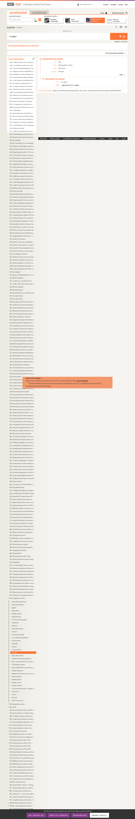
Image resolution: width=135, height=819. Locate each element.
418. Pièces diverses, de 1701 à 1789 (20, 746)
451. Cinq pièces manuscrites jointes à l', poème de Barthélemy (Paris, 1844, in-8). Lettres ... (22, 800)
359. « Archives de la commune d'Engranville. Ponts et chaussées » (22, 466)
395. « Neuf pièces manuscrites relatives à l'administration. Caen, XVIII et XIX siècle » (22, 574)
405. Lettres (13, 707)
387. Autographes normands (18, 550)
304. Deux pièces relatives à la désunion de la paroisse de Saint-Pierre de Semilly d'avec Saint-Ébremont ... (22, 302)
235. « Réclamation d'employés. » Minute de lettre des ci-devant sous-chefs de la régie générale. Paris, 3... (22, 221)
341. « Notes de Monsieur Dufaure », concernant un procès (22, 412)
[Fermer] (107, 378)
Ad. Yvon (14, 697)
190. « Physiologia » (15, 110)
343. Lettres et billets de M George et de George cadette (22, 419)
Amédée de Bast (16, 614)
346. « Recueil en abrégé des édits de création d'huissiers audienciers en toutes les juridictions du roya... (22, 427)
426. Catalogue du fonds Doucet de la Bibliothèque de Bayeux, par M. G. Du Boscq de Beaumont (22, 770)
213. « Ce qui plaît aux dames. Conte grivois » (22, 155)
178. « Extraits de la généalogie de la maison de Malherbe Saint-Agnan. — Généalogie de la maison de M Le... (22, 68)
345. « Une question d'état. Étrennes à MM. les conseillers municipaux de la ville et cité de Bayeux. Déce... (22, 424)
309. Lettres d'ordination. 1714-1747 (20, 317)
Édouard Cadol (16, 617)
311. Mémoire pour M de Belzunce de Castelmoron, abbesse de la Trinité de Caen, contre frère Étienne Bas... (22, 323)
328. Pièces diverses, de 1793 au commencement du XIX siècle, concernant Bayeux (22, 374)
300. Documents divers (16, 290)
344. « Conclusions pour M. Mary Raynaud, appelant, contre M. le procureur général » (22, 421)
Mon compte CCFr (87, 4)
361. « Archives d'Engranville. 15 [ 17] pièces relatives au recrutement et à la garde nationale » (22, 472)
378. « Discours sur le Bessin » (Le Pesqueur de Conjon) (22, 523)
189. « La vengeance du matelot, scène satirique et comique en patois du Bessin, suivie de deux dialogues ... (21, 104)
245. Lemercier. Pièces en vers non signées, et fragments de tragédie (22, 251)
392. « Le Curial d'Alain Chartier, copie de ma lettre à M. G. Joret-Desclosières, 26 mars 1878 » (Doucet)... (22, 565)
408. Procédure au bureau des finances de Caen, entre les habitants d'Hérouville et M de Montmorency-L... (22, 716)
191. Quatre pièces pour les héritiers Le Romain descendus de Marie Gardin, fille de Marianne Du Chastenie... (22, 113)
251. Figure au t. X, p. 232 (22, 275)
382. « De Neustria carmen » (18, 535)
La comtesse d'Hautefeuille (20, 638)
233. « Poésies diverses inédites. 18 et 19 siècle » (22, 215)
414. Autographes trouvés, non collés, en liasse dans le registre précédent (21, 734)
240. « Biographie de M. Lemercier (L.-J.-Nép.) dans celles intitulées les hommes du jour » (22, 236)
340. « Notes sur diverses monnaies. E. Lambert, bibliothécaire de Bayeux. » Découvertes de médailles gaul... (22, 409)
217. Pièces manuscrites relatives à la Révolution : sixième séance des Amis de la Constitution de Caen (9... (22, 167)
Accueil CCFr (11, 27)
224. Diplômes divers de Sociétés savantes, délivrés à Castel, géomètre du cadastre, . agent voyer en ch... (22, 188)
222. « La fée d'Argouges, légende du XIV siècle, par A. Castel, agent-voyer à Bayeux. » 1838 (22, 182)
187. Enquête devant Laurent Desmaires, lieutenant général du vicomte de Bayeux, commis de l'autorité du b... (22, 98)
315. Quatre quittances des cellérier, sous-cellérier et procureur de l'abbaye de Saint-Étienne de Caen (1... (22, 335)
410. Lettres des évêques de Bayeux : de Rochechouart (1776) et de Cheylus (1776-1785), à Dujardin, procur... (22, 722)
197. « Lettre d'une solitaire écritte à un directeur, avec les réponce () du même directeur (22, 131)
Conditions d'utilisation (89, 138)
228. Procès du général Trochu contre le (22, 200)
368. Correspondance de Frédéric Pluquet (22, 493)
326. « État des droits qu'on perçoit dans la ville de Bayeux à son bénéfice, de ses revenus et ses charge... (22, 368)
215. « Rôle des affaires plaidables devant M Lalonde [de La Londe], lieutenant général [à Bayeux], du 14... (22, 161)
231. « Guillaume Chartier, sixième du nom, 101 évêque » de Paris (22, 209)
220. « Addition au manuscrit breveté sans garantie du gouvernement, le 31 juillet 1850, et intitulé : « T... (22, 176)
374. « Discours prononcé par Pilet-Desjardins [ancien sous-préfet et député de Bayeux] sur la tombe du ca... (22, 511)
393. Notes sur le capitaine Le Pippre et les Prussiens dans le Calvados (22, 568)
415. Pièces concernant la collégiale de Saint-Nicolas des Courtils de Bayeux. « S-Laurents (22, 737)
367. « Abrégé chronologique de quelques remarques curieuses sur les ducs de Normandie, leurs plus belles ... (22, 490)
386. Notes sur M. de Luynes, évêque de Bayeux (22, 547)
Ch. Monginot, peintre (18, 664)
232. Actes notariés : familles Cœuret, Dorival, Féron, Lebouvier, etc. (22, 212)
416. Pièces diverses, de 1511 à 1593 (20, 740)
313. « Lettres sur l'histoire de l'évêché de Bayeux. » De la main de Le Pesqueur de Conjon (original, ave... (22, 329)
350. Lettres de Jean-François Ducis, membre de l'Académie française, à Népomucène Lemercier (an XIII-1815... (22, 439)
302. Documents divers (16, 296)
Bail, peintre (15, 611)
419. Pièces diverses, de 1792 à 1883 (20, 749)
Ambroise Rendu (17, 676)
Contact (120, 4)
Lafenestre (15, 644)
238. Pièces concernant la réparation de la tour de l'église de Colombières (22, 230)
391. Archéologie (14, 562)
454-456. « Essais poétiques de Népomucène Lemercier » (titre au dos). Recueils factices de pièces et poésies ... (21, 806)
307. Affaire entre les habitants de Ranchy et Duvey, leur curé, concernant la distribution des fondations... (22, 311)
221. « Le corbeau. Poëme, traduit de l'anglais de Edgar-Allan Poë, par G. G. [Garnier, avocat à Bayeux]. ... (22, 179)
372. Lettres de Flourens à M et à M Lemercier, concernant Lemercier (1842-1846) (22, 505)
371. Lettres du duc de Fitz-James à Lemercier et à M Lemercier (22, 502)
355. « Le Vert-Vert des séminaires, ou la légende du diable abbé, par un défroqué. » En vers (22, 454)
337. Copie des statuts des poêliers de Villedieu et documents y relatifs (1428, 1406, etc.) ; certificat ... (22, 400)
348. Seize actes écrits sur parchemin (20, 433)
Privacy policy (99, 815)
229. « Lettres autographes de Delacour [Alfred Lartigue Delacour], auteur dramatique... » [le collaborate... (22, 203)
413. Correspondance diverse (18, 731)
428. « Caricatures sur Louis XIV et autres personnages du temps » (22, 776)
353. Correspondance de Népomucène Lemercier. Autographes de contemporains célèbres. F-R (22, 448)
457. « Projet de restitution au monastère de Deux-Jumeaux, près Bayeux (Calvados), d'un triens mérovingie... (22, 809)
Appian (14, 608)
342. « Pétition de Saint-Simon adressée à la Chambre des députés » (22, 415)
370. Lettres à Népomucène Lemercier (21, 499)
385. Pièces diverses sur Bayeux (19, 544)
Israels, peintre (16, 641)
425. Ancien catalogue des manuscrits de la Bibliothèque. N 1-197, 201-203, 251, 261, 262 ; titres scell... (22, 767)
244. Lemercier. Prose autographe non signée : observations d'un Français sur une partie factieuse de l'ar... (22, 248)
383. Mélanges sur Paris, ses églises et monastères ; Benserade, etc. (22, 538)
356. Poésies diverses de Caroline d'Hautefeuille (22, 457)
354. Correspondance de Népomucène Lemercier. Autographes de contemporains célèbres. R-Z (22, 451)
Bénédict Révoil (16, 679)
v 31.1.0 (124, 138)
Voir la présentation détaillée (115, 53)
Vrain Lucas (15, 691)
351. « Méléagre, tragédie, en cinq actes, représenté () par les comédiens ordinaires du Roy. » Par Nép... (22, 442)
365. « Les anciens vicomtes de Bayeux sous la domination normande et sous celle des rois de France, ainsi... (22, 484)
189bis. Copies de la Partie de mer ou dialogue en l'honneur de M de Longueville (22, 107)
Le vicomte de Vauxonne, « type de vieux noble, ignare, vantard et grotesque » (23, 688)
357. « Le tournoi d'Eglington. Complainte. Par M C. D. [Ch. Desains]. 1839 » (22, 460)
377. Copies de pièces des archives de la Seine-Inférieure (22, 520)
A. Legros (14, 653)
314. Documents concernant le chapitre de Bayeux (22, 332)
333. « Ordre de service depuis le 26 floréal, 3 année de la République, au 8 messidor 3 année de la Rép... (22, 389)
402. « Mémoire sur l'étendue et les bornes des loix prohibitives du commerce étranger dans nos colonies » (22, 595)
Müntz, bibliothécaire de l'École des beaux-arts (23, 667)
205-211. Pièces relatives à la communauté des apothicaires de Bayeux (22, 149)
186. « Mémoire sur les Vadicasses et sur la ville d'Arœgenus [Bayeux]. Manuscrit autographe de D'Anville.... (22, 95)
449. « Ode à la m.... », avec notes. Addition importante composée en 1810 (22, 794)
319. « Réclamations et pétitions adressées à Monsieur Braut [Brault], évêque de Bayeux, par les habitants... (22, 347)
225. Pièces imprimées (16, 191)
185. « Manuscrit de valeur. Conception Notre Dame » (21, 89)
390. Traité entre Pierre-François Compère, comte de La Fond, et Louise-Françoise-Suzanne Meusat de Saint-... (22, 559)
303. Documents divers (16, 299)
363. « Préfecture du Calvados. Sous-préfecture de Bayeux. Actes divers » (22, 478)
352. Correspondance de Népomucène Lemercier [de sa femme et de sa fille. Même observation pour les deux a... (22, 445)
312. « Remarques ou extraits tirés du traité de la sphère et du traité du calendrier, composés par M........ (22, 326)
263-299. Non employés (16, 287)
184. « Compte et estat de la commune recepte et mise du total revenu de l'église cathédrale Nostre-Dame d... (22, 86)
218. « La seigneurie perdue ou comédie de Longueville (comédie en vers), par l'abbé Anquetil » (22, 170)
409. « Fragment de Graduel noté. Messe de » (22, 719)
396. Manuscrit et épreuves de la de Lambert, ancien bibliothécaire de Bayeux (22, 577)
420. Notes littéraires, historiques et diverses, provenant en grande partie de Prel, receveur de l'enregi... (22, 752)
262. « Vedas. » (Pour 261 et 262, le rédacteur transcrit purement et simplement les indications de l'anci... (22, 284)
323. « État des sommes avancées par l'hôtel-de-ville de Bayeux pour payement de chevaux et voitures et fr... (22, 359)
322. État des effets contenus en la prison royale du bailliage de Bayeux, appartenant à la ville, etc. (22, 356)
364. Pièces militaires (16, 481)
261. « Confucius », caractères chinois (21, 281)
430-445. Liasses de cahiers (17, 782)
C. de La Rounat (16, 650)
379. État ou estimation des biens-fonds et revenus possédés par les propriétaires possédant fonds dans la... (22, 526)
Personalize (80, 815)
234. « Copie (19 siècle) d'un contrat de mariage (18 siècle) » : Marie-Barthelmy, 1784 (22, 218)
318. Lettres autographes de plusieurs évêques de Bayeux (22, 344)
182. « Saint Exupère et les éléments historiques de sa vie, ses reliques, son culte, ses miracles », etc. (22, 80)
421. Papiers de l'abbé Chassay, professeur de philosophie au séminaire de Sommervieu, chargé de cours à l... (22, 755)
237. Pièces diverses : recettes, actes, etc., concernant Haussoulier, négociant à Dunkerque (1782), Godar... (22, 227)
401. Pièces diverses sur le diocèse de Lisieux (22, 592)
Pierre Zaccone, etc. (18, 700)
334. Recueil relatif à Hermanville (19, 392)
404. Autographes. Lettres (17, 704)
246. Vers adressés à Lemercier (18, 254)
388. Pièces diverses (15, 553)
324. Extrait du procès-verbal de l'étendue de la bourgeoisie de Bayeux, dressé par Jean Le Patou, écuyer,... (22, 362)
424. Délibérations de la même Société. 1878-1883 (22, 764)
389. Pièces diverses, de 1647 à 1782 (20, 556)
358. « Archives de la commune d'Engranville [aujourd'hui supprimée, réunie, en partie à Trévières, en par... (22, 463)
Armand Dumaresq (17, 629)
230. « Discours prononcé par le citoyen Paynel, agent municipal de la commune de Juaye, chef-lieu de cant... (22, 206)
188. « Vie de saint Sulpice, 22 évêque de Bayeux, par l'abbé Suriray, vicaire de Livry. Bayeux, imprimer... (21, 101)
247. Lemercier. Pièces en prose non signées (22, 257)
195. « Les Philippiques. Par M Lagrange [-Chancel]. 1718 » (22, 125)
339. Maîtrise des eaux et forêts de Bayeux (22, 406)
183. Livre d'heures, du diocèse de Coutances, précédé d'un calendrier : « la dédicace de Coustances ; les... (21, 83)
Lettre (77, 85)
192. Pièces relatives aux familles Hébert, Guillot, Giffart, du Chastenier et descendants (22, 116)
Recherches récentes (119, 13)
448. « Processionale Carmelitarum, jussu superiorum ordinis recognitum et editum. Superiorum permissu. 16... (21, 791)
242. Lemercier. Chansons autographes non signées (22, 242)
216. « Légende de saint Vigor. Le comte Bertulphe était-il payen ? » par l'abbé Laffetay (22, 164)
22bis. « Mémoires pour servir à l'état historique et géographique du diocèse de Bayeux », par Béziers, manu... (22, 62)
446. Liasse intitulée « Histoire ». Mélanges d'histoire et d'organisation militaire (22, 785)
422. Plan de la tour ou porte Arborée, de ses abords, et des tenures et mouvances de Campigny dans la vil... (22, 758)
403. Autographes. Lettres (17, 598)
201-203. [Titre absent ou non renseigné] (21, 143)
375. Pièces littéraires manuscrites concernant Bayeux (22, 514)
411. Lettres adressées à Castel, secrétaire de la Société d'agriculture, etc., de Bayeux (21, 725)
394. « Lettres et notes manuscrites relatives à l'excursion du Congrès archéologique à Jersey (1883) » (22, 571)
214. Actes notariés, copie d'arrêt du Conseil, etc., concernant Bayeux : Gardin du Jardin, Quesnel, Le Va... (22, 158)
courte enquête (82, 380)
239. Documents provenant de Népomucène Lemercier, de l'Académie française (22, 233)
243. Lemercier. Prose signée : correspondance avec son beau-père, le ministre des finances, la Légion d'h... (22, 245)
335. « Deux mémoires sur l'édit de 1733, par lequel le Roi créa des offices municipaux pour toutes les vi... (22, 394)
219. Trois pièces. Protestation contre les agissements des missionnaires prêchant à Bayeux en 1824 (22, 173)
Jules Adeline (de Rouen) (19, 602)
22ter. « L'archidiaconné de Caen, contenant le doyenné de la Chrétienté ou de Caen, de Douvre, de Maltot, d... (22, 65)
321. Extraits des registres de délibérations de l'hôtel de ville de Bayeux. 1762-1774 (22, 353)
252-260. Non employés (16, 278)
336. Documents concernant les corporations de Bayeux (22, 397)
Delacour (14, 626)
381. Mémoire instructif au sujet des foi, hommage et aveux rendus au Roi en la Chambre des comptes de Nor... (22, 532)
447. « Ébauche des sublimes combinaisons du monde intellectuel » (22, 788)
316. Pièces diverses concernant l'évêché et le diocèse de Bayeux (22, 338)
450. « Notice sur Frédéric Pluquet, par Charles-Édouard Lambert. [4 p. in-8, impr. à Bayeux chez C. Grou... (22, 797)
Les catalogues (18, 12)
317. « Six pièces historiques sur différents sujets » (22, 341)
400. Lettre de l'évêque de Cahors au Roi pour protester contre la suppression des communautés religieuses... (22, 589)
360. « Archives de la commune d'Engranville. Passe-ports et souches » (22, 469)
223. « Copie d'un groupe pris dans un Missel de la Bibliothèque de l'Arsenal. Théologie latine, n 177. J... (22, 185)
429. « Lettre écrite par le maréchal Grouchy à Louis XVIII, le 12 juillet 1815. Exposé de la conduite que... (22, 779)
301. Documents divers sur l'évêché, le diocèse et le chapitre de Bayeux (22, 293)
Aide (126, 4)
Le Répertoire (39, 12)
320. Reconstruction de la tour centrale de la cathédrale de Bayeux (22, 350)
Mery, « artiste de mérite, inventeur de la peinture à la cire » (23, 661)
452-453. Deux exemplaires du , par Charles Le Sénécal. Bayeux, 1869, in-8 (21, 803)
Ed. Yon (14, 694)
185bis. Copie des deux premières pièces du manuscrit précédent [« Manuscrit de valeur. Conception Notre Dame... (22, 92)
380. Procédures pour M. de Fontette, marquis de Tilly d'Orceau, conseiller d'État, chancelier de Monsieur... (22, 529)
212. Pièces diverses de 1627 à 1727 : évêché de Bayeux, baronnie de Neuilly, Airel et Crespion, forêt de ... (22, 152)
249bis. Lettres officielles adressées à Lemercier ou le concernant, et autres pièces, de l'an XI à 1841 (22, 266)
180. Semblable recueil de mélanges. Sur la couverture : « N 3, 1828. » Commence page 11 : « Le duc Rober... (22, 74)
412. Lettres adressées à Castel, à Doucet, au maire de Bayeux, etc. (21, 728)
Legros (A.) (65, 85)
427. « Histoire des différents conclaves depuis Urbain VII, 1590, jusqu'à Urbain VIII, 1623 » (22, 773)
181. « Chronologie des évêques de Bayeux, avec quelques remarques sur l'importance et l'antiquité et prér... (22, 77)
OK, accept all (36, 815)
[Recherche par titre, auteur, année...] (21, 20)
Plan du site (43, 138)
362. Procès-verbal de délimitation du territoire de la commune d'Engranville (22, 475)
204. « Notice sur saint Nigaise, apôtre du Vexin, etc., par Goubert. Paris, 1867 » (22, 146)
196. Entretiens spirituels (17, 128)
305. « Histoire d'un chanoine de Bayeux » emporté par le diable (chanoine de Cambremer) (22, 305)
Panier (103, 13)
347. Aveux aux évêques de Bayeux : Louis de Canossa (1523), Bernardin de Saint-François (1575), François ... (22, 430)
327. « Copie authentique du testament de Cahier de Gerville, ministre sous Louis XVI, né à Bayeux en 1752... (22, 371)
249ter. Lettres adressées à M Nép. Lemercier (22, 269)
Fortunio (14, 632)
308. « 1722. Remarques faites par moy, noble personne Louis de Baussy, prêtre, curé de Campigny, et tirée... (22, 314)
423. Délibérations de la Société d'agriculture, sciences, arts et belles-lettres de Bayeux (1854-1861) (22, 761)
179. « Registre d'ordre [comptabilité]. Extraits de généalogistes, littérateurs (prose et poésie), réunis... (22, 71)
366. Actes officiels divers (17, 487)
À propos (105, 4)
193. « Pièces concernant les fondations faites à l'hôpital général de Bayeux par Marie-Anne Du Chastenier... (22, 119)
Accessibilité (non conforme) (71, 138)
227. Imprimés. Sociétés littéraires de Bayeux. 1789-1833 (22, 197)
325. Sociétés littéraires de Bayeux (20, 365)
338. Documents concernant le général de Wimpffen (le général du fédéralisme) (22, 403)
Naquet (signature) (17, 670)
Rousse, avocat (16, 682)
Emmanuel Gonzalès (18, 635)
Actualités (113, 4)
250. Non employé (15, 272)
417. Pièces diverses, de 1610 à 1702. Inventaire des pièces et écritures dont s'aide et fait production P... (21, 743)
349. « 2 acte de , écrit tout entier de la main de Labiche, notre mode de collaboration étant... (22, 436)
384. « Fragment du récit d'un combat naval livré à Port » (22, 541)
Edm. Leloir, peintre (17, 655)
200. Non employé (15, 140)
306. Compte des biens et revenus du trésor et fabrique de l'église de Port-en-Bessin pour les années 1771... (22, 308)
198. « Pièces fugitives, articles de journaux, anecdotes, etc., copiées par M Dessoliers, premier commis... (22, 134)
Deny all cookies (59, 815)
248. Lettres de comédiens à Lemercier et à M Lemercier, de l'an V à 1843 (22, 260)
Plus (121, 75)
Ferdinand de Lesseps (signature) (21, 658)
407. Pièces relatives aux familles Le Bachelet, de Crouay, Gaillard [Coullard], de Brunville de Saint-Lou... (22, 713)
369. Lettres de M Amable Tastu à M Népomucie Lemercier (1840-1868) (22, 496)
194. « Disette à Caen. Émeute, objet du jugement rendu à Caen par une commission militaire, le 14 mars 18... (22, 122)
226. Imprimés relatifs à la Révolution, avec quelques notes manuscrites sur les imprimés (22, 194)
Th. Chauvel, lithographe (19, 620)
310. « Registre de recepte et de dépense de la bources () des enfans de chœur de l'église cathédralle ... (22, 320)
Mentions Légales (55, 138)
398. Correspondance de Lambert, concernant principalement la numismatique (22, 583)
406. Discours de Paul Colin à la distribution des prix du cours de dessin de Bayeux (22, 710)
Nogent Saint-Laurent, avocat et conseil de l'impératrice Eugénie (23, 673)
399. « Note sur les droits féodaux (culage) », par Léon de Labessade (22, 586)
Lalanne (14, 647)
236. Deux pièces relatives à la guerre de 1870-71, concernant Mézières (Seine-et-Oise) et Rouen (22, 224)
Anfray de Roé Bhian (18, 605)
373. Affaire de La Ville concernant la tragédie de (22, 508)
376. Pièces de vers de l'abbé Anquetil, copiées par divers (22, 517)
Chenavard (15, 623)
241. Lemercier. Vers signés (17, 239)
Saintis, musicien (17, 685)
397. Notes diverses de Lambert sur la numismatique (22, 580)
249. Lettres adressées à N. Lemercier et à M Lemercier (22, 263)
